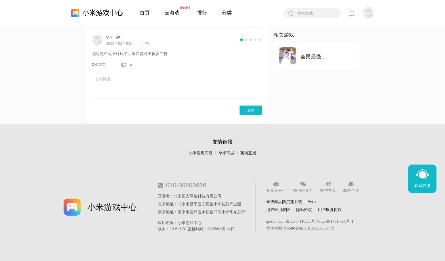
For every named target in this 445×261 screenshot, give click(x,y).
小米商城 (226, 153)
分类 (227, 13)
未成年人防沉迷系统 (284, 201)
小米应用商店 (201, 153)
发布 (250, 110)
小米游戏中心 (102, 12)
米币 (312, 201)
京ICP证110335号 (300, 221)
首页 (145, 13)
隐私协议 (304, 209)
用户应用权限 (278, 209)
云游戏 (172, 13)
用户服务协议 (330, 209)
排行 (202, 13)
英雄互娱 (248, 153)
